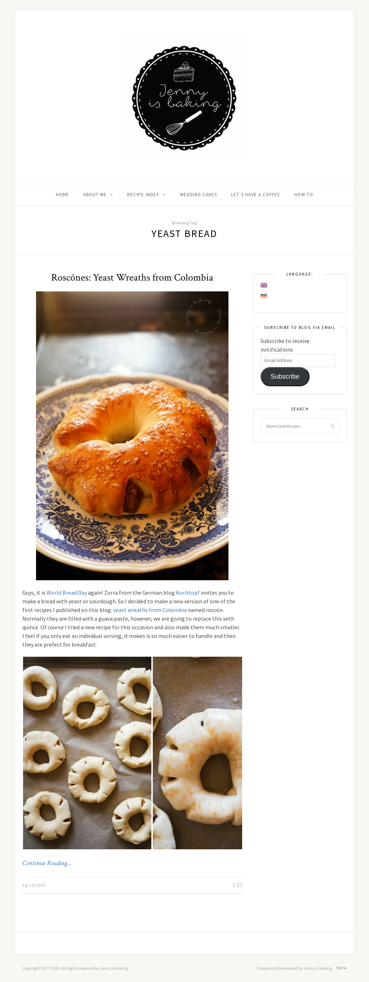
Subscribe (285, 376)
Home (62, 194)
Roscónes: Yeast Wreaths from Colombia (132, 277)
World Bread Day (66, 592)
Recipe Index (143, 194)
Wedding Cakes (198, 194)
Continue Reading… (46, 863)
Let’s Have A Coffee (255, 194)
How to (303, 194)
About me (95, 194)
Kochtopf (188, 592)
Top (341, 968)
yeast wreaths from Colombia (150, 609)
